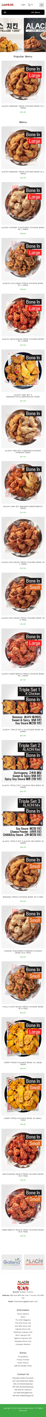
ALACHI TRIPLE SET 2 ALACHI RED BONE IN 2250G (23, 786)
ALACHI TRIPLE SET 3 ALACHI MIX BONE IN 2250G (23, 842)
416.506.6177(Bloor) (23, 1390)
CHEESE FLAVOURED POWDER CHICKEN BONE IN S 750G (23, 952)
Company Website (23, 1344)
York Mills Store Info (23, 1326)
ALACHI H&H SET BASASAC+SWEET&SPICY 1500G (23, 507)
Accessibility (23, 1357)
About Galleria (23, 1314)
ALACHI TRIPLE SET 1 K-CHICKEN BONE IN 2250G (23, 731)
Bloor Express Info (23, 1335)
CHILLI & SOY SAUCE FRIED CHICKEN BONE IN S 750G (22, 1008)
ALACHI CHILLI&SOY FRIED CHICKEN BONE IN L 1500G (23, 284)
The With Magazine (23, 1320)
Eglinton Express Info (23, 1338)
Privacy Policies (23, 1360)
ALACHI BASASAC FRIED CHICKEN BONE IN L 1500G (23, 107)
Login (23, 5)
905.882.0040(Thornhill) (23, 1378)
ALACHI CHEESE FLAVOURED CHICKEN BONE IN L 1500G (23, 228)
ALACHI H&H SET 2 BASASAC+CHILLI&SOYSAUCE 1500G (23, 396)
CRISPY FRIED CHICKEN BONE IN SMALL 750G (23, 1119)
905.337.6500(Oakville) (23, 1384)
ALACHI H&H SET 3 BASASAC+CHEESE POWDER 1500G (23, 452)
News (23, 1317)
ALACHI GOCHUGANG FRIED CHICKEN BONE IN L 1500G (23, 340)
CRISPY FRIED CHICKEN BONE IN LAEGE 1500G (23, 1063)
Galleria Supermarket (25, 1408)
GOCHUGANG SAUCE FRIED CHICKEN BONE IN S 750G (23, 1175)
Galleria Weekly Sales (23, 1366)
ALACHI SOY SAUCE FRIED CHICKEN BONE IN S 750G (23, 619)
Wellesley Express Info (23, 1332)
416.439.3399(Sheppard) (23, 1396)
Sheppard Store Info (23, 1341)
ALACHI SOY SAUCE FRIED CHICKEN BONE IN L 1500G (23, 563)
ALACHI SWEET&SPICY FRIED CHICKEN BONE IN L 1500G (23, 675)
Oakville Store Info (23, 1329)
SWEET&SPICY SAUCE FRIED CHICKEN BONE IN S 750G (23, 1231)
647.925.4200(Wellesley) (23, 1387)
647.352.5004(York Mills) (23, 1381)
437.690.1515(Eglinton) (23, 1393)
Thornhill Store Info (23, 1323)
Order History (23, 1363)
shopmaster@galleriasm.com (26, 1301)
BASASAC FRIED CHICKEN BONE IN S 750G (23, 897)
